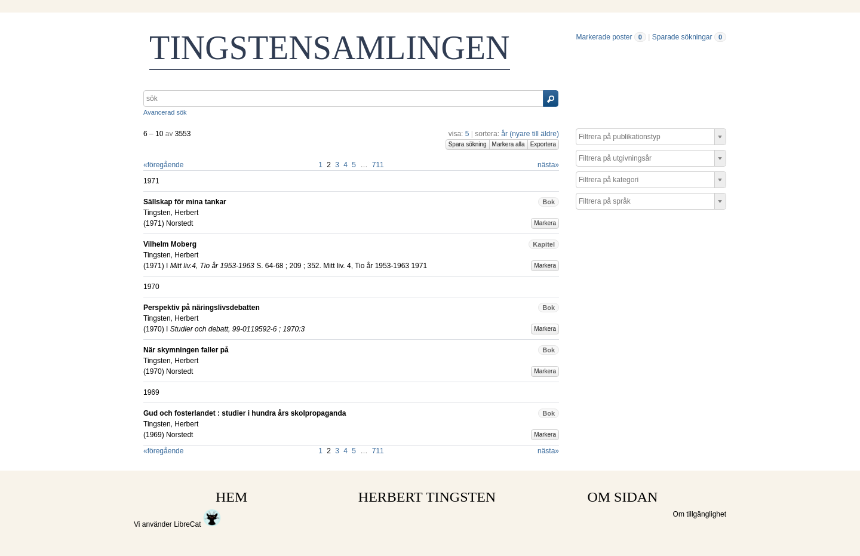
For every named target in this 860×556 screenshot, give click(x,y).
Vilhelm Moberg (169, 244)
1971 (154, 223)
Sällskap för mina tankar (184, 202)
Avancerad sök (165, 112)
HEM (231, 497)
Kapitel (544, 244)
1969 (154, 435)
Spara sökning (468, 144)
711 (378, 165)
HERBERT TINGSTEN (427, 497)
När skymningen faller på (186, 350)
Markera (545, 223)
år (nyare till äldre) (530, 134)
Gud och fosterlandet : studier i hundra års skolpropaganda (244, 413)
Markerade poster (604, 37)
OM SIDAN (622, 497)
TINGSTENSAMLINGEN (329, 47)
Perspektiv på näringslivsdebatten (201, 307)
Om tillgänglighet (699, 514)
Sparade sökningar (682, 37)
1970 (154, 329)
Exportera (543, 144)
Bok (548, 201)
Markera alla (508, 144)
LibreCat (197, 524)
